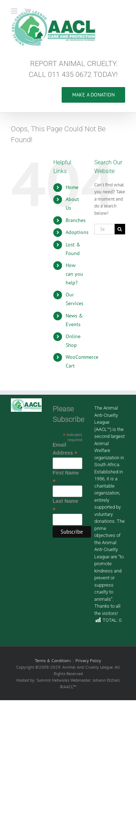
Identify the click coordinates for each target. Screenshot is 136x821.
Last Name (65, 505)
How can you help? (74, 274)
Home (72, 187)
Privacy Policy (88, 660)
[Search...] (104, 229)
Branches (76, 220)
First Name (66, 477)
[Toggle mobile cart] (27, 11)
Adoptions (77, 232)
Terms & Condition (52, 660)
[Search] (120, 229)
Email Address (65, 449)
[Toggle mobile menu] (14, 11)
